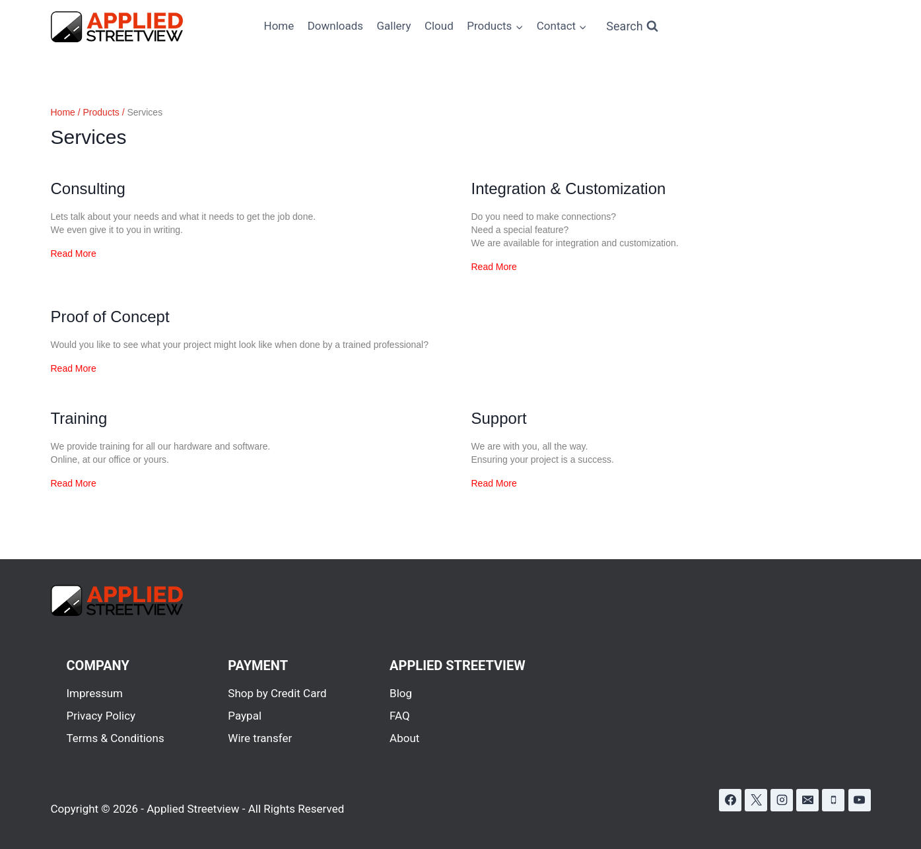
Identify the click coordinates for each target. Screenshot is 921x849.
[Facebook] (730, 800)
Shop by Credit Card (277, 693)
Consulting (88, 188)
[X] (756, 800)
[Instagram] (781, 800)
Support (499, 418)
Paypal (244, 715)
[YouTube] (859, 800)
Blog (401, 693)
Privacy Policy (101, 715)
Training (79, 418)
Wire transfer (260, 738)
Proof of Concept (110, 316)
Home (279, 25)
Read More (73, 253)
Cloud (439, 25)
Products (101, 112)
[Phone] (833, 800)
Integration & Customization (568, 188)
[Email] (807, 800)
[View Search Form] (632, 26)
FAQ (400, 715)
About (404, 738)
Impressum (95, 693)
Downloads (335, 25)
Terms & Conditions (115, 738)
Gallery (393, 25)
